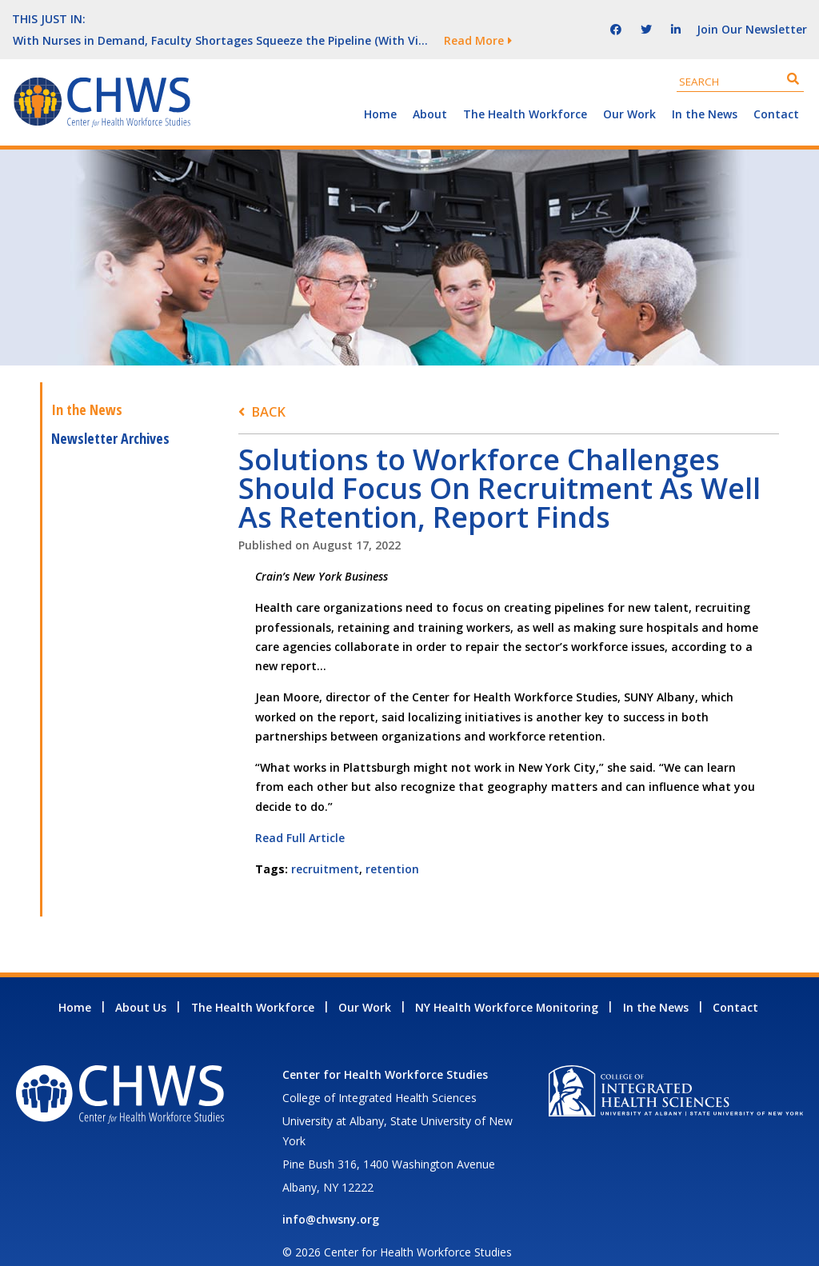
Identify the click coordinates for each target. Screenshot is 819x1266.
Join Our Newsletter (752, 18)
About (430, 92)
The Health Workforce (525, 92)
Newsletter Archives (110, 416)
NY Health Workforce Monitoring (506, 985)
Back (268, 390)
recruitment (325, 847)
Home (380, 92)
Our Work (629, 92)
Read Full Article (300, 816)
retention (392, 847)
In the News (704, 92)
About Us (140, 985)
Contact (776, 92)
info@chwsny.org (330, 1197)
